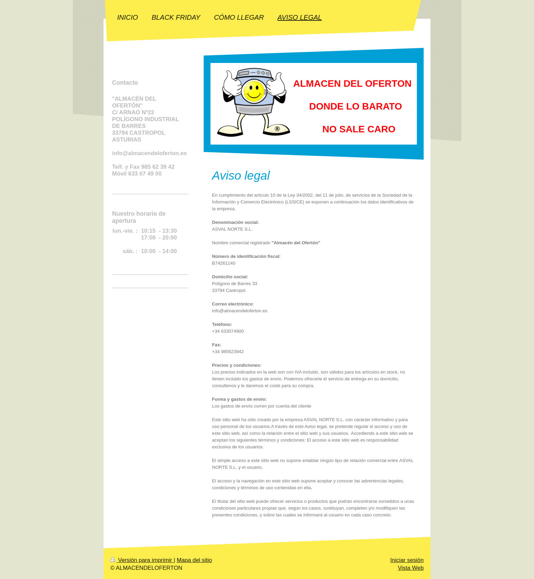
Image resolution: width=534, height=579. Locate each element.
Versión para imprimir (142, 560)
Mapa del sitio (194, 560)
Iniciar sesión (407, 560)
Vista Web (411, 568)
